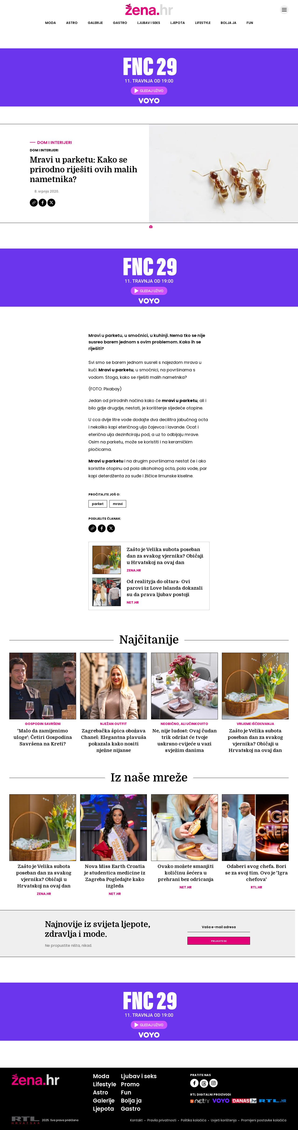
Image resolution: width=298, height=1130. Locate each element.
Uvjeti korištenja (224, 1120)
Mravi (118, 504)
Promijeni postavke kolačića (263, 1120)
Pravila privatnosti (161, 1120)
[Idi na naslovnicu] (149, 14)
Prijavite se (219, 940)
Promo (130, 1084)
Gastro (120, 22)
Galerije (95, 22)
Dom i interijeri (54, 142)
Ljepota (177, 22)
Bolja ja (228, 22)
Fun (250, 22)
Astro (72, 22)
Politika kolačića (193, 1120)
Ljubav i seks (148, 22)
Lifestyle (202, 22)
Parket (98, 504)
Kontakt (136, 1120)
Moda (50, 22)
